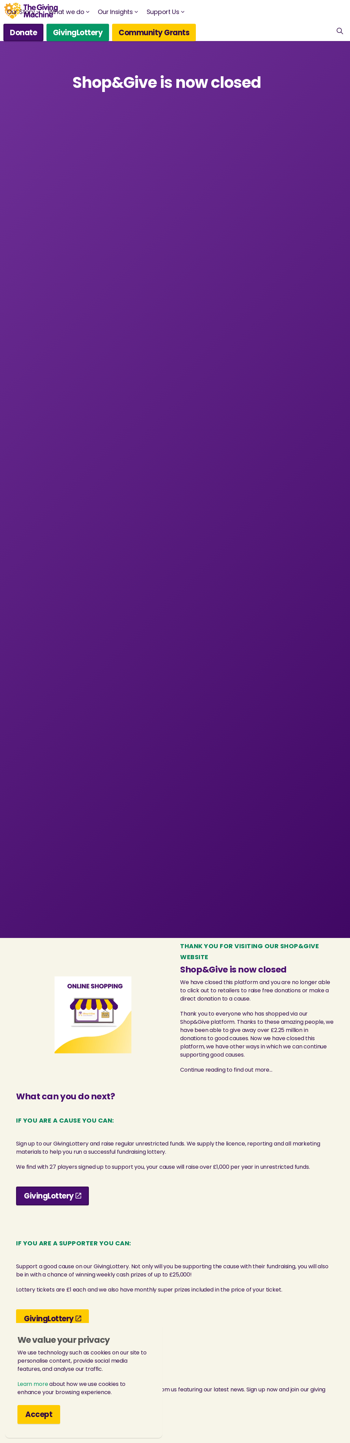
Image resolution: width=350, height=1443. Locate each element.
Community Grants (154, 32)
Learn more (32, 1391)
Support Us (163, 12)
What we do (66, 12)
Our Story (21, 12)
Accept (38, 1421)
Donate (23, 32)
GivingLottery (78, 32)
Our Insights (115, 12)
